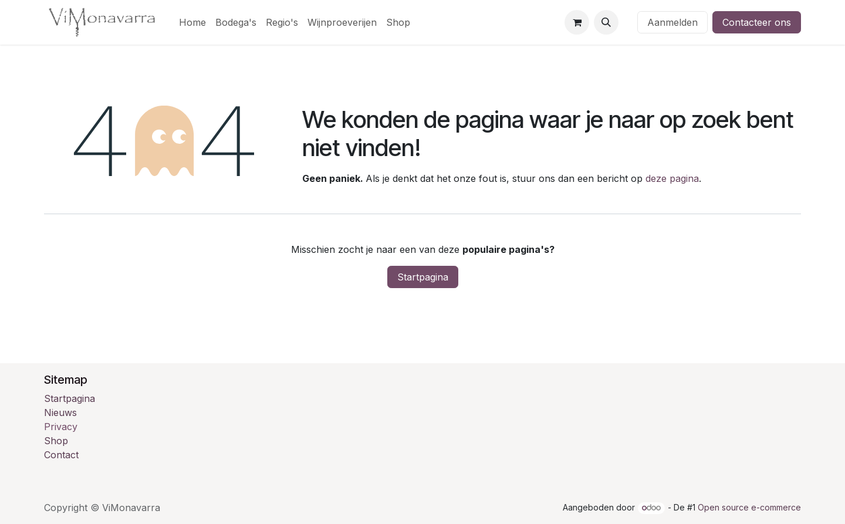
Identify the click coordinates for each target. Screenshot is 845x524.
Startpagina (422, 277)
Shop (56, 441)
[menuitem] (192, 22)
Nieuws (60, 412)
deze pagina (672, 178)
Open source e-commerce (749, 507)
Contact (61, 455)
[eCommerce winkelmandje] (577, 22)
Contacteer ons (756, 22)
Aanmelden (672, 22)
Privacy (60, 426)
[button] (606, 22)
